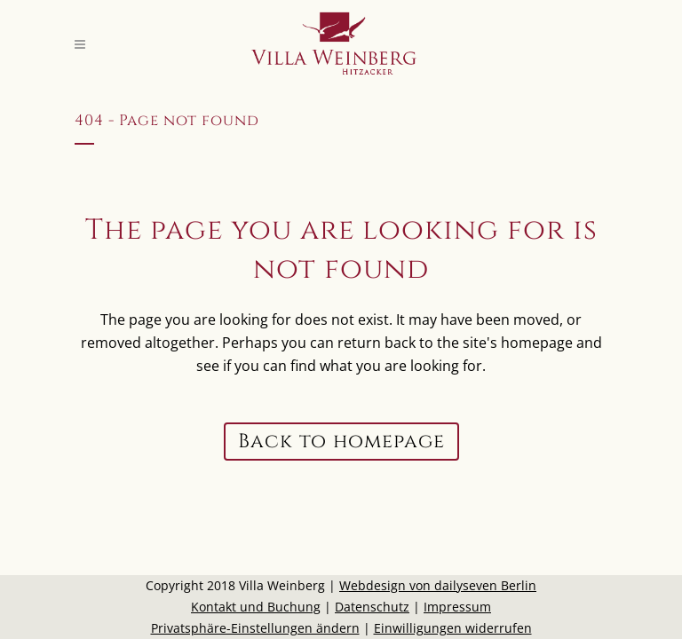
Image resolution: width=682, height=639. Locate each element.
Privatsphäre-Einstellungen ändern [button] (255, 627)
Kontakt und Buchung (256, 606)
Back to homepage (341, 441)
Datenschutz (372, 606)
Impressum (457, 606)
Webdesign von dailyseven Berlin (437, 585)
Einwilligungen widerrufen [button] (453, 627)
